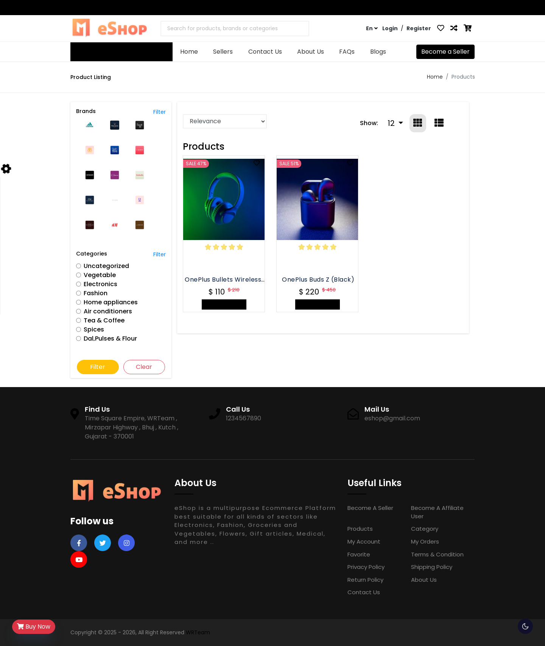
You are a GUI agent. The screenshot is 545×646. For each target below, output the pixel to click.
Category (424, 529)
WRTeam (198, 632)
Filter (159, 112)
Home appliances (111, 302)
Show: (369, 123)
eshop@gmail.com (152, 7)
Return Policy (365, 580)
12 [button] (392, 123)
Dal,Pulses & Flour (110, 338)
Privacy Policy (366, 567)
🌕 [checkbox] (525, 626)
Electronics (100, 284)
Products (360, 529)
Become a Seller (445, 51)
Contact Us (435, 7)
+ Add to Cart (224, 304)
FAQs (465, 7)
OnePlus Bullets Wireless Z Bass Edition (245, 279)
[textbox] (221, 29)
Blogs (378, 51)
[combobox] (234, 29)
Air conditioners (108, 311)
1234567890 (93, 7)
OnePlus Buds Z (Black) (318, 279)
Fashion (95, 293)
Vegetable (100, 275)
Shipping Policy (431, 567)
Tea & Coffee (104, 320)
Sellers (223, 51)
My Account (363, 541)
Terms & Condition (437, 554)
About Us (310, 51)
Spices (94, 329)
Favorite (358, 554)
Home (189, 51)
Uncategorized (106, 266)
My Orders (425, 541)
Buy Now (33, 626)
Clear (144, 367)
